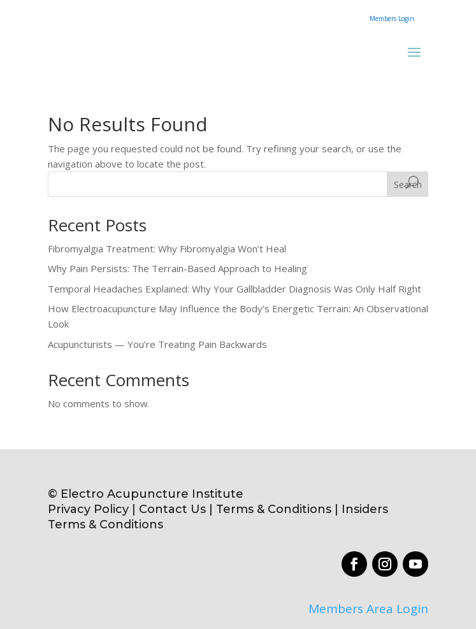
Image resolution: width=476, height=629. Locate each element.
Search (408, 184)
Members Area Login (368, 608)
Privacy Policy (88, 509)
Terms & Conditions (275, 509)
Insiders (365, 509)
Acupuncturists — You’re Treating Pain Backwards (157, 344)
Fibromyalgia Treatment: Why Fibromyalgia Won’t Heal (167, 248)
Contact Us (172, 509)
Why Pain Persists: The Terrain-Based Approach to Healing (177, 268)
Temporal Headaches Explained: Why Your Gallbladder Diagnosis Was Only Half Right (234, 288)
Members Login (392, 18)
